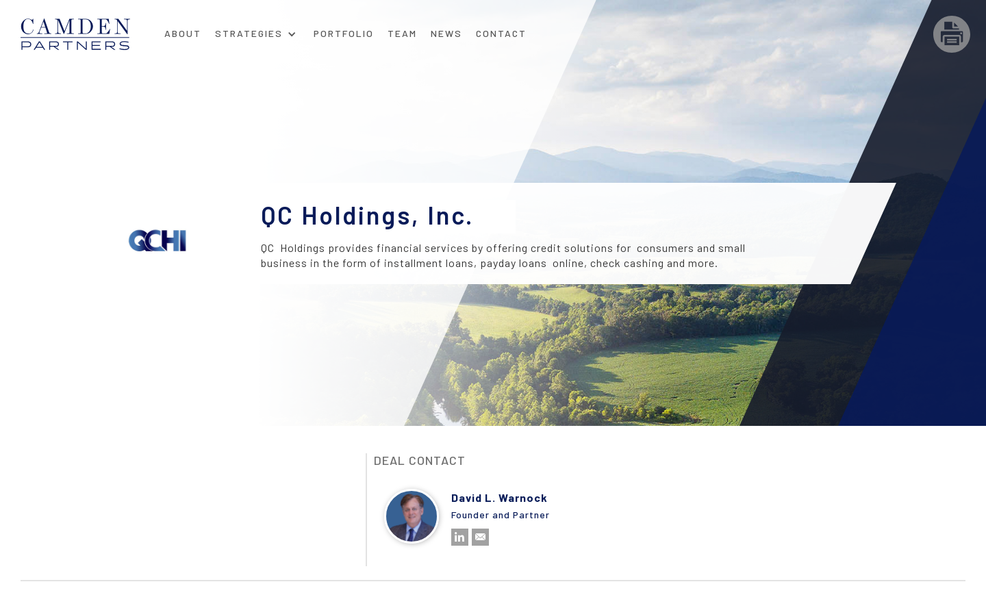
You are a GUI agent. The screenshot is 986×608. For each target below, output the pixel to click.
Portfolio (344, 33)
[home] (89, 34)
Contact (501, 33)
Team (402, 33)
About (182, 33)
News (446, 33)
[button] (256, 29)
